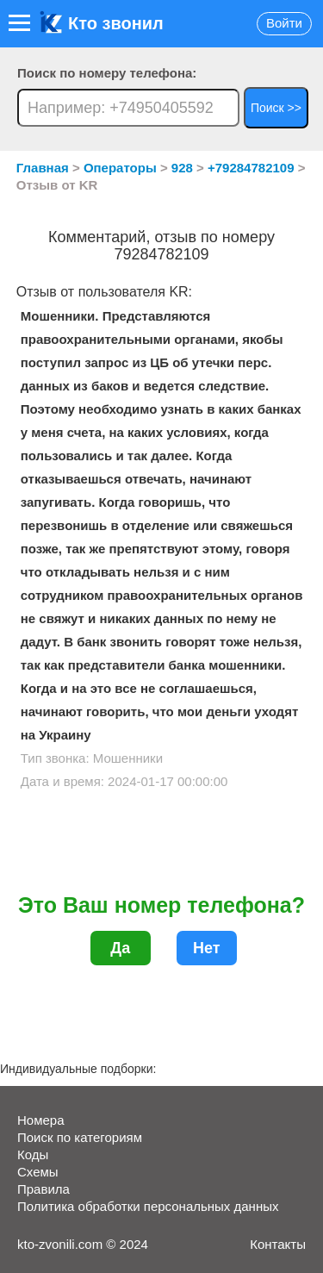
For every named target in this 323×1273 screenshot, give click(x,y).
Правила (43, 1189)
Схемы (38, 1171)
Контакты (278, 1244)
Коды (32, 1154)
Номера (41, 1120)
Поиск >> (276, 108)
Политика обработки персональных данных (147, 1206)
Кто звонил (102, 23)
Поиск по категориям (79, 1137)
